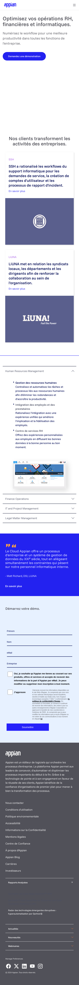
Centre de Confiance (17, 843)
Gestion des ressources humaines (36, 382)
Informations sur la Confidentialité (25, 830)
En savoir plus (17, 191)
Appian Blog (12, 857)
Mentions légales (15, 836)
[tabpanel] (39, 435)
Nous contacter (14, 803)
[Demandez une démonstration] (24, 56)
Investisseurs (13, 870)
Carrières (11, 864)
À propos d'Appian (16, 850)
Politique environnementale (22, 816)
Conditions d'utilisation (18, 809)
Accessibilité (12, 823)
